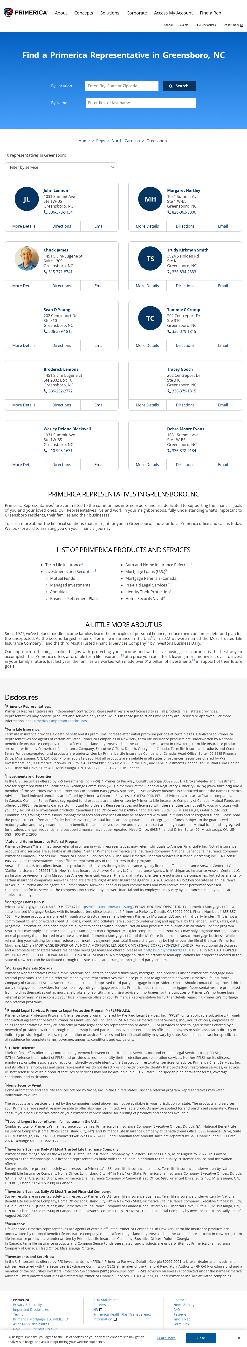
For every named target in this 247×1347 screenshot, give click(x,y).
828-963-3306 (184, 212)
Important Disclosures (31, 1309)
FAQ (176, 1309)
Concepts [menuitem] (83, 13)
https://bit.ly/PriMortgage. (166, 950)
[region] (123, 1338)
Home (84, 140)
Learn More (166, 1338)
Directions (61, 226)
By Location (61, 86)
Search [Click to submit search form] (182, 86)
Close (201, 1338)
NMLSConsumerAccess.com (35, 1328)
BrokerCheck (233, 25)
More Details (23, 226)
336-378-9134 (60, 212)
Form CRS (181, 1324)
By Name (59, 102)
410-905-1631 (60, 450)
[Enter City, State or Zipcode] (122, 86)
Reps (100, 140)
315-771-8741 (60, 271)
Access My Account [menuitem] (173, 13)
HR (98, 1309)
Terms (18, 1314)
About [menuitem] (61, 13)
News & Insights (186, 1304)
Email (99, 226)
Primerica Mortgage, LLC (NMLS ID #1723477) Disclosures (40, 1321)
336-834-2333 (184, 271)
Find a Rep (182, 1319)
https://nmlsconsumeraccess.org (105, 906)
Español (168, 25)
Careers (99, 1304)
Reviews (179, 1314)
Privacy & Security (27, 1304)
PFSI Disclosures (205, 25)
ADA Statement (105, 1300)
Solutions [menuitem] (109, 13)
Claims (184, 25)
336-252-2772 (60, 391)
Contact (179, 1300)
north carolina (126, 140)
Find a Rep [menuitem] (210, 13)
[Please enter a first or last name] (141, 103)
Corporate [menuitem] (137, 13)
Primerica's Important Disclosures (59, 721)
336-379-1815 (60, 331)
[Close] (239, 1338)
